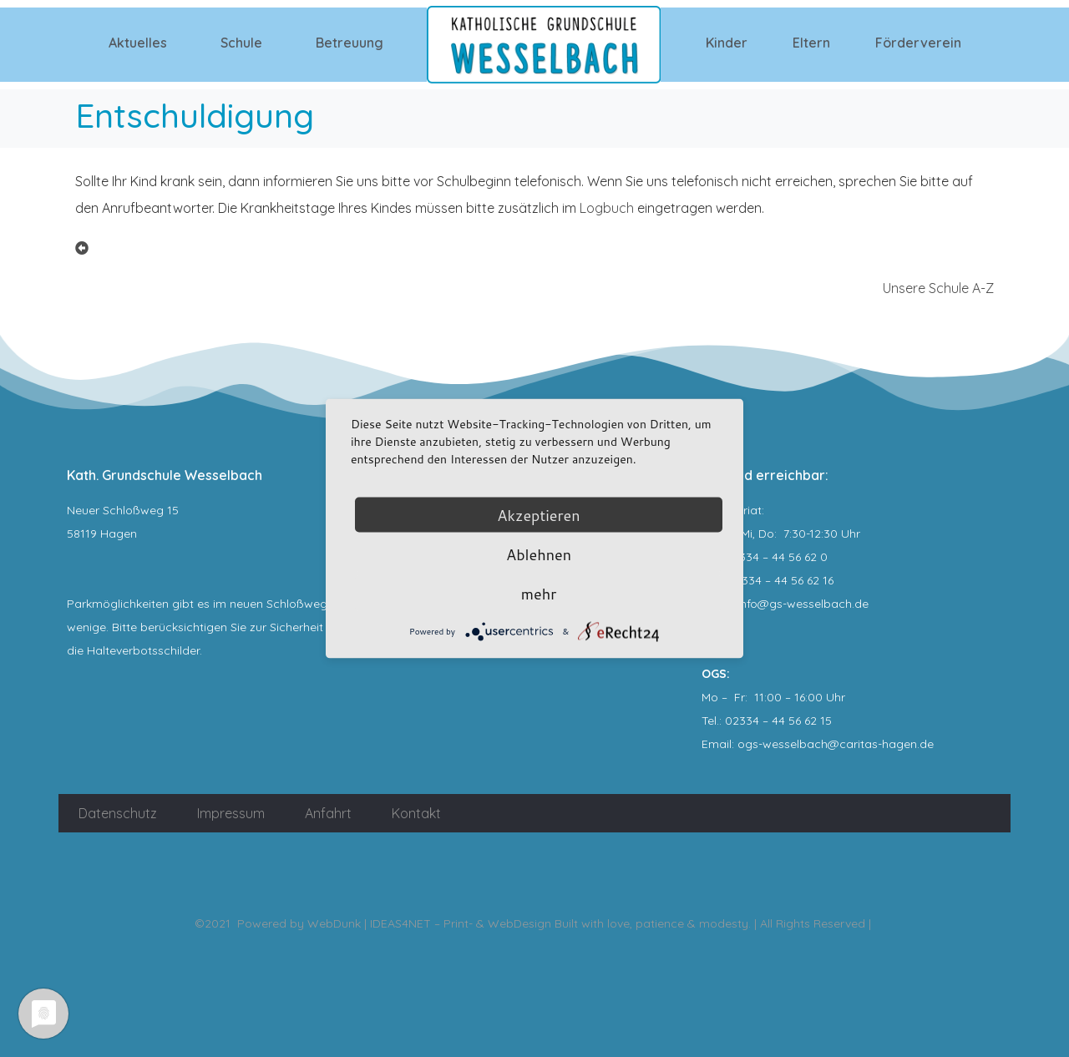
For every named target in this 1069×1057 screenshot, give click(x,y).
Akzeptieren (538, 515)
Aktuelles (138, 42)
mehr (538, 593)
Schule (241, 42)
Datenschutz (118, 813)
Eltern (811, 42)
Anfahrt (328, 813)
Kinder (726, 42)
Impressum (231, 813)
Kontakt (416, 813)
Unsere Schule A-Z (938, 288)
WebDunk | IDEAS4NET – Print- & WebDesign (429, 923)
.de (925, 743)
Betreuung (349, 42)
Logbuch (607, 208)
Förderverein (918, 42)
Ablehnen (538, 554)
